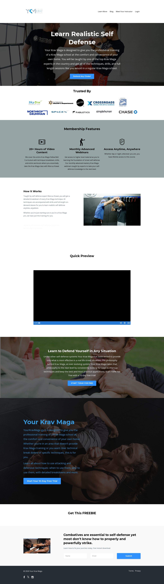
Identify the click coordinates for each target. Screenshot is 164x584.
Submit (129, 556)
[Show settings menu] (124, 323)
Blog (111, 11)
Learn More (102, 11)
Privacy (138, 571)
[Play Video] (35, 323)
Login (137, 11)
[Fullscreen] (128, 323)
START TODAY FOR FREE (82, 383)
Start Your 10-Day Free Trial (42, 481)
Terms (130, 571)
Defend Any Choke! (82, 76)
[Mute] (120, 323)
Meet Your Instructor (124, 11)
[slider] (79, 323)
